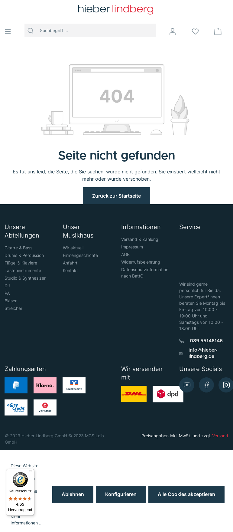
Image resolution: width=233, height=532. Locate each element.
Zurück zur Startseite (116, 196)
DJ (7, 285)
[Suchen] (30, 30)
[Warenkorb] (221, 31)
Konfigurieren (121, 494)
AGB (125, 254)
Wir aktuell (73, 247)
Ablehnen (73, 494)
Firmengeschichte (80, 255)
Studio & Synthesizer (25, 278)
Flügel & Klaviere (21, 262)
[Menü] (10, 31)
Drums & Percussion (24, 255)
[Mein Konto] (176, 31)
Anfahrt (70, 262)
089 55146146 (206, 340)
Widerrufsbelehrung (140, 261)
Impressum (132, 246)
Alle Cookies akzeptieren (186, 494)
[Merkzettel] (199, 31)
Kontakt (70, 270)
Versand (220, 435)
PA (7, 293)
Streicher (13, 308)
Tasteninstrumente (23, 270)
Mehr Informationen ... (27, 519)
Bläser (11, 300)
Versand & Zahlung (139, 239)
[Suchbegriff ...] (96, 30)
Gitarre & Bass (18, 247)
